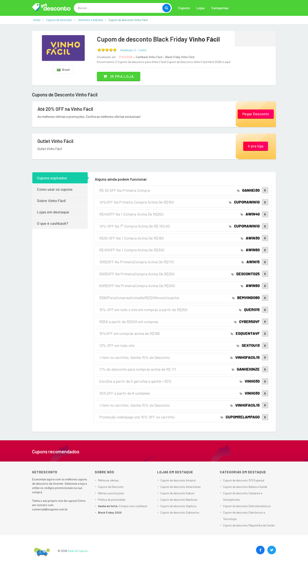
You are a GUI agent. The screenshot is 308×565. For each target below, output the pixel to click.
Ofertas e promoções (111, 493)
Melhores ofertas (108, 480)
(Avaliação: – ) (133, 50)
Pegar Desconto (255, 113)
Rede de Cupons (78, 551)
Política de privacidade (111, 499)
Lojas (200, 8)
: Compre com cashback (122, 506)
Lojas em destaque (53, 212)
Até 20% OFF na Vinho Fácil (65, 109)
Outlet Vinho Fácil (55, 141)
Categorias (220, 8)
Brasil (63, 69)
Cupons (184, 8)
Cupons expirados (52, 177)
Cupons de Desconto (111, 487)
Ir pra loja (118, 76)
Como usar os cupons (55, 189)
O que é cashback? (52, 223)
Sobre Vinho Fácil (51, 200)
